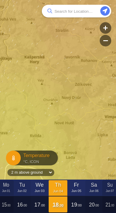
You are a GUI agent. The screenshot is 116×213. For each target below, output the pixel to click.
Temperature (31, 158)
